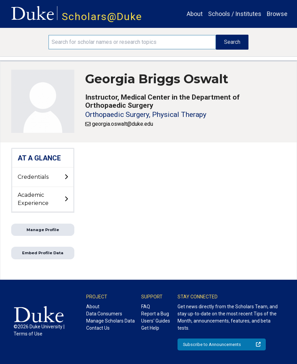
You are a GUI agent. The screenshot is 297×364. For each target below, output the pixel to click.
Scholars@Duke (102, 16)
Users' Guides (155, 321)
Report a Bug (155, 313)
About (195, 13)
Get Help (150, 328)
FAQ (145, 306)
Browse (277, 13)
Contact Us (98, 328)
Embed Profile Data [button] (42, 252)
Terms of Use (28, 333)
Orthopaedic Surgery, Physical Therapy (145, 114)
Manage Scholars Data (110, 321)
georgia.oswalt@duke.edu (122, 124)
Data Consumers (104, 313)
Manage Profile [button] (42, 229)
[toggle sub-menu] (66, 177)
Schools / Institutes (234, 13)
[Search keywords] (132, 42)
